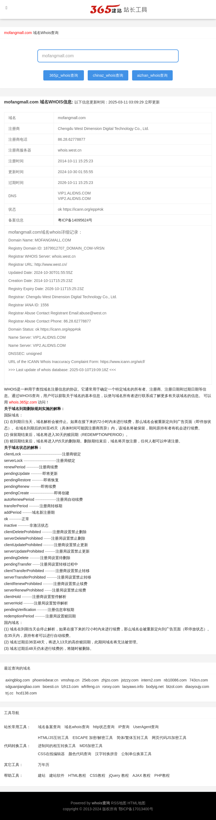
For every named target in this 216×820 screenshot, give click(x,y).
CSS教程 (97, 775)
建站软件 (56, 775)
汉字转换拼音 (106, 754)
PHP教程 (162, 775)
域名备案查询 (49, 727)
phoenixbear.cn (45, 680)
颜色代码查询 (79, 754)
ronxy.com (111, 686)
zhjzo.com (109, 680)
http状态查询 (103, 727)
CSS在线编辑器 (51, 754)
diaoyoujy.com (197, 686)
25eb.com (90, 680)
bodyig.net (155, 686)
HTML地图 (136, 803)
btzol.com (174, 686)
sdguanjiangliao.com (22, 686)
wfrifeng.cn (90, 686)
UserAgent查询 (146, 727)
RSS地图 (118, 803)
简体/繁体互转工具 (132, 737)
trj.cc (9, 693)
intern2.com (151, 680)
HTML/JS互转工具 (53, 737)
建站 (41, 775)
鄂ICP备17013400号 (136, 809)
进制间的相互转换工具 (57, 746)
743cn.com (198, 680)
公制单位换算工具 (136, 754)
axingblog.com (17, 680)
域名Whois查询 (46, 33)
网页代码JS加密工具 (169, 737)
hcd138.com (26, 693)
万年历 (43, 764)
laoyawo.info (132, 686)
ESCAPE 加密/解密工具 (93, 737)
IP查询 (123, 727)
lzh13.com (70, 686)
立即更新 (152, 102)
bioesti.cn (51, 686)
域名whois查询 (76, 727)
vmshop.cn (70, 680)
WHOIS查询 (29, 396)
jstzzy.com (129, 680)
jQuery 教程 (119, 775)
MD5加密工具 (91, 746)
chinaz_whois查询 (108, 75)
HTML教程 (77, 775)
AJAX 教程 (142, 775)
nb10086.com (175, 680)
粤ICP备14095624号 (75, 220)
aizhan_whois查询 (152, 75)
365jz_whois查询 (64, 75)
